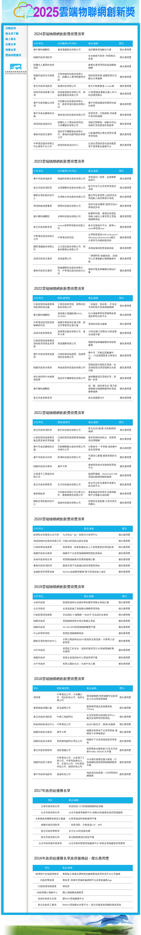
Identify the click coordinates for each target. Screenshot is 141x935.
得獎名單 (10, 49)
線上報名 (10, 39)
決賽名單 (10, 44)
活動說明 (10, 28)
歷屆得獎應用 (13, 55)
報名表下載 (11, 33)
